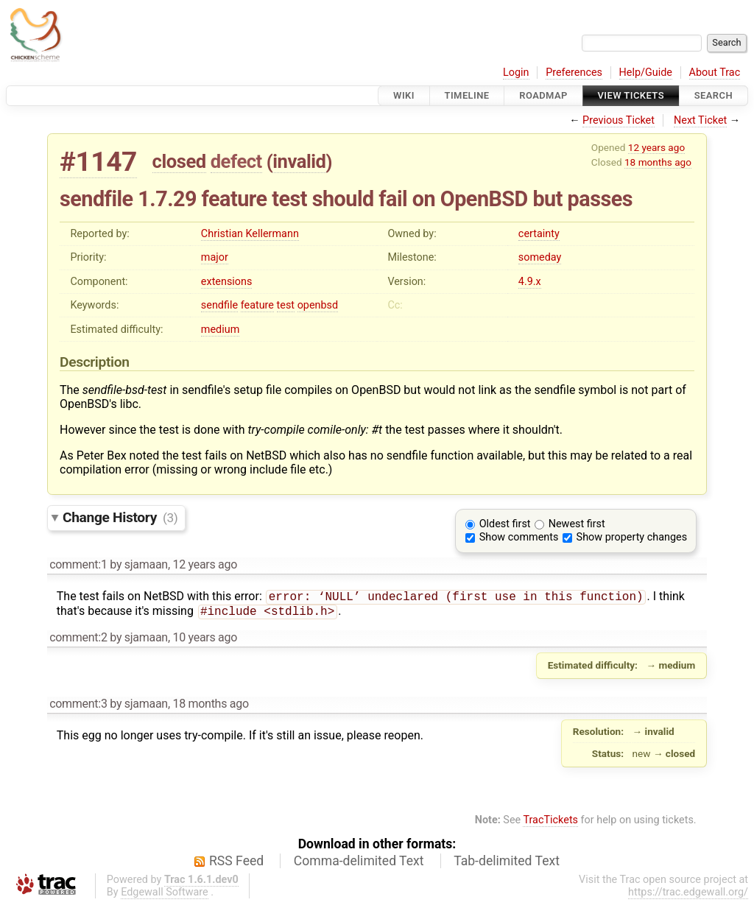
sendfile (219, 305)
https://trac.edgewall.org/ (688, 895)
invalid (298, 161)
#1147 (98, 161)
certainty (539, 234)
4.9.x (529, 281)
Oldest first (505, 524)
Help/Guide (645, 72)
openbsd (318, 305)
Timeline (467, 95)
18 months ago (657, 162)
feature (257, 305)
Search (713, 95)
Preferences (574, 72)
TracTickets (550, 823)
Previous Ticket (618, 120)
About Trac (715, 72)
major (214, 257)
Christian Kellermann (250, 234)
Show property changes (632, 537)
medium (220, 329)
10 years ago (204, 640)
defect (236, 161)
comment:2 (78, 640)
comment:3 (78, 707)
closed (179, 161)
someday (540, 257)
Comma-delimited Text (359, 863)
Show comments (519, 537)
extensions (227, 281)
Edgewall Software (164, 895)
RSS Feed (236, 863)
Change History (120, 517)
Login (516, 72)
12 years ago (656, 147)
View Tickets (631, 95)
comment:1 (78, 564)
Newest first (577, 524)
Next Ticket (700, 120)
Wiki (404, 95)
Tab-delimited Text (507, 863)
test (286, 305)
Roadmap (543, 95)
